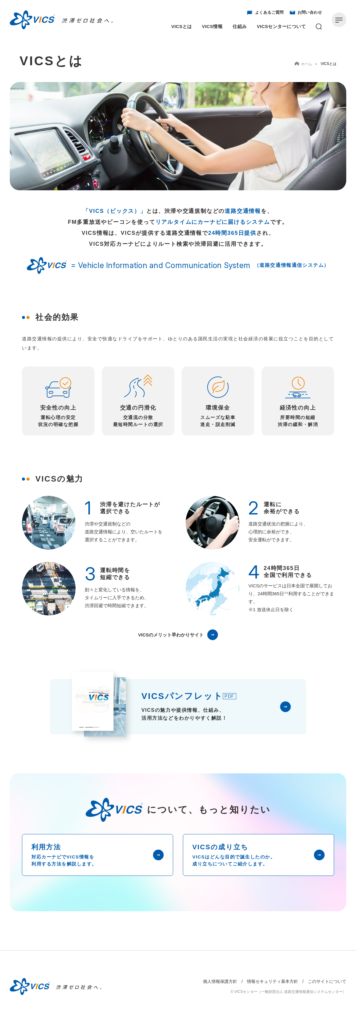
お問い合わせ (306, 12)
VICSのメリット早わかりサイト (178, 634)
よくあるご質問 (265, 12)
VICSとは (181, 26)
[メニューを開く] (339, 20)
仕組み (240, 26)
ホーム (303, 64)
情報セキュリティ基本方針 (272, 981)
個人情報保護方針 (220, 981)
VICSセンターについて (281, 26)
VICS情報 (212, 26)
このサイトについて (327, 981)
